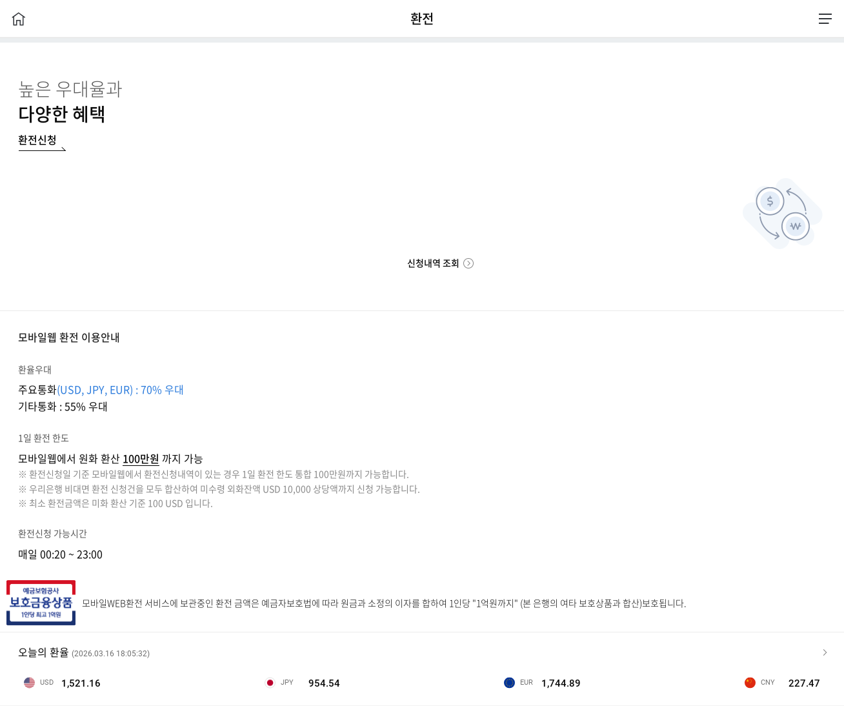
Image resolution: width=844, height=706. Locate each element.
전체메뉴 (825, 18)
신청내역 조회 (433, 262)
